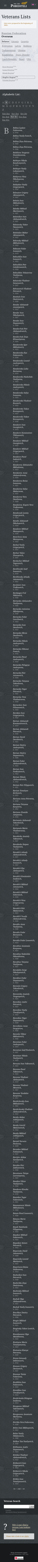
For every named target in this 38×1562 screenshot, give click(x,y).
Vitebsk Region (8, 80)
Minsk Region (8, 73)
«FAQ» (26, 1536)
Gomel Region (8, 70)
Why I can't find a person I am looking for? (21, 1527)
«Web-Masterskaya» (16, 1554)
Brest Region (7, 67)
